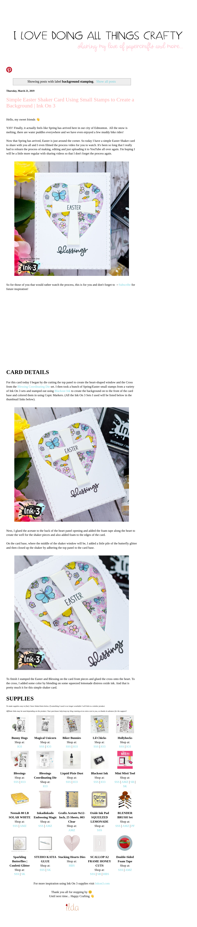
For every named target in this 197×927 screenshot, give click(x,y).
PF (133, 826)
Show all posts (106, 81)
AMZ (124, 782)
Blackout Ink (62, 391)
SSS (41, 746)
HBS (72, 865)
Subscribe (125, 284)
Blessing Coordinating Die (33, 386)
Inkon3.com (102, 883)
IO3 (19, 746)
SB (132, 782)
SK (125, 786)
